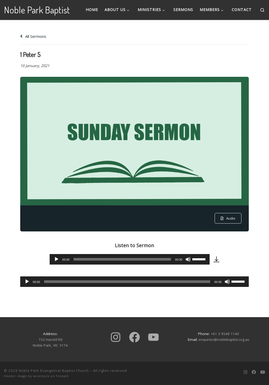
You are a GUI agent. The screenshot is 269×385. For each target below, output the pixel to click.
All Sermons (33, 36)
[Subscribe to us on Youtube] (262, 372)
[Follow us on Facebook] (254, 372)
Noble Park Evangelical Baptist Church (54, 370)
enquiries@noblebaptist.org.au (224, 339)
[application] (130, 259)
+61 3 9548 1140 (225, 333)
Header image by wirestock (26, 376)
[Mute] (188, 259)
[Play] (56, 259)
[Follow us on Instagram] (245, 372)
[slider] (122, 259)
